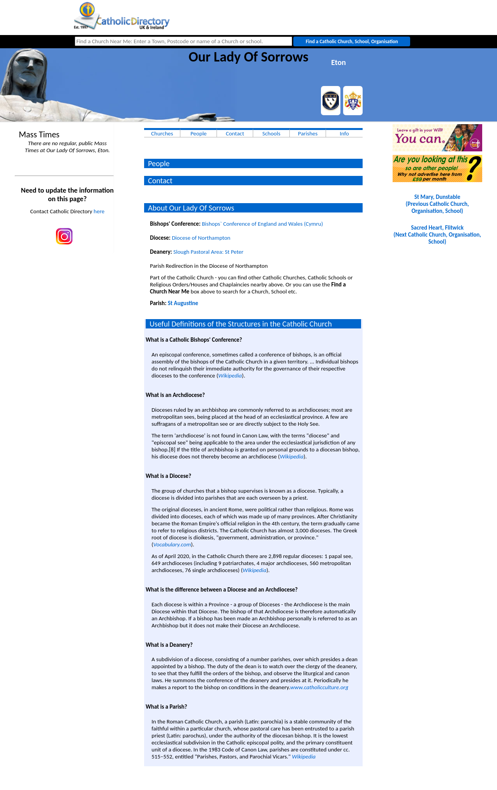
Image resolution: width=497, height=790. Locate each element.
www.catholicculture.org (319, 687)
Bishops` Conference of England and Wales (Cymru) (262, 223)
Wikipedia (230, 375)
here (98, 211)
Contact (235, 133)
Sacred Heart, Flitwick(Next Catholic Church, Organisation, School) (437, 234)
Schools (271, 133)
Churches (162, 133)
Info (344, 133)
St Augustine (183, 303)
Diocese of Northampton (201, 237)
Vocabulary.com (172, 544)
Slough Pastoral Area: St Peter (208, 251)
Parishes (307, 133)
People (198, 133)
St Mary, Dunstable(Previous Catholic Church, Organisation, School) (437, 203)
